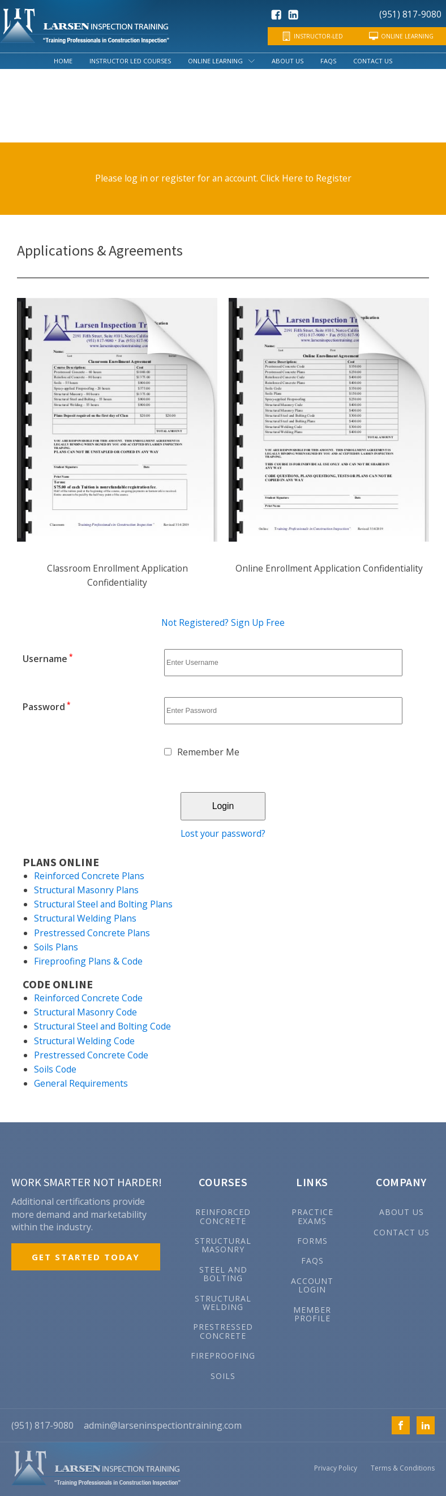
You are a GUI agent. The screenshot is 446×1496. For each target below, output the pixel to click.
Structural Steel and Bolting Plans (103, 903)
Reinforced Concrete (223, 1216)
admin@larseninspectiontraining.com (163, 1425)
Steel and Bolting (223, 1273)
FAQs (328, 61)
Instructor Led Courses (130, 61)
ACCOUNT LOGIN (312, 1285)
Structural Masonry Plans (86, 889)
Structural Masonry (223, 1244)
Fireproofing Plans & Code (88, 960)
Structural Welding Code (84, 1040)
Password (46, 707)
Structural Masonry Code (85, 1011)
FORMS (312, 1240)
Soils (223, 1374)
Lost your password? (223, 833)
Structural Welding (223, 1302)
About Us (287, 61)
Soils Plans (56, 946)
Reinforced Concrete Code (88, 997)
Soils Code (55, 1068)
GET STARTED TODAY (86, 1256)
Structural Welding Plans (85, 918)
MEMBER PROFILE (312, 1313)
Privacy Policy (335, 1467)
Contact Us (372, 61)
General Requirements (81, 1082)
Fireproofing (223, 1355)
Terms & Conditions (403, 1467)
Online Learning (221, 61)
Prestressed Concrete (223, 1330)
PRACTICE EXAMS (312, 1216)
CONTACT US (402, 1231)
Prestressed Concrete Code (91, 1054)
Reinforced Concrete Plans (89, 875)
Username (47, 658)
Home (63, 61)
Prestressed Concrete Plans (92, 932)
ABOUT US (401, 1211)
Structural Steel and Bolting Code (102, 1025)
